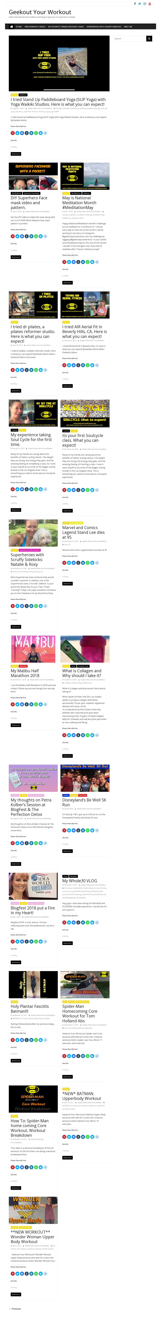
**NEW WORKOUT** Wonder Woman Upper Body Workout (32, 1236)
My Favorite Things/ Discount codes (66, 26)
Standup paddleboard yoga (90, 108)
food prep (68, 888)
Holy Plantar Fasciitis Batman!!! (30, 1009)
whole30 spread (100, 894)
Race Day (23, 666)
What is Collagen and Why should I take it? (81, 673)
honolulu (59, 108)
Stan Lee (67, 544)
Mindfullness (16, 193)
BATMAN (16, 1018)
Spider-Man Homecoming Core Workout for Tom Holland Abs (79, 1013)
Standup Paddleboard (71, 108)
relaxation (74, 218)
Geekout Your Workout (40, 12)
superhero (19, 112)
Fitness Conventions (36, 795)
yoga (47, 112)
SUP (102, 108)
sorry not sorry (67, 891)
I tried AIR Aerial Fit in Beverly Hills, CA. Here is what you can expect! (84, 331)
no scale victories (100, 888)
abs (65, 1028)
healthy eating (76, 683)
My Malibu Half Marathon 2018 (25, 673)
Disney (66, 795)
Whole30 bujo (86, 891)
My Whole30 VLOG (79, 880)
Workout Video (82, 1002)
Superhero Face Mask (31, 193)
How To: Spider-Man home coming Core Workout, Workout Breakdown (30, 1128)
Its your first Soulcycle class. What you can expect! (82, 440)
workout (42, 112)
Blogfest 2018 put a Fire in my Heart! (33, 910)
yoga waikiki (54, 112)
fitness (15, 572)
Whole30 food (88, 894)
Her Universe (83, 1106)
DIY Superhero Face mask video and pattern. (29, 202)
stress (81, 218)
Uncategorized (76, 523)
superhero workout (31, 112)
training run (38, 572)
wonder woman (47, 1249)
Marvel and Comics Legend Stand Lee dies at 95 (83, 532)
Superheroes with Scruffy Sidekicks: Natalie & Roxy (27, 559)
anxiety (64, 215)
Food (73, 666)
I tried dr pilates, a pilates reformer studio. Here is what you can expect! (33, 334)
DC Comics (24, 1018)
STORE (19, 26)
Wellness (23, 95)
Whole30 (73, 876)
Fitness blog (23, 572)
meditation (72, 215)
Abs (65, 1002)
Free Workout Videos (35, 26)
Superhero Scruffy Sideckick (29, 550)
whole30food (81, 898)
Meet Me (128, 26)
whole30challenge (68, 898)
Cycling (14, 430)
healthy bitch (77, 888)
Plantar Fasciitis (44, 1018)
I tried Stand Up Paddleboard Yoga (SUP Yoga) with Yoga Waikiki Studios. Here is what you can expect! (58, 102)
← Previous (15, 1308)
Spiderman (88, 1028)
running (30, 572)
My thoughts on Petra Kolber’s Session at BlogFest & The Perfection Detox (31, 807)
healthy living (87, 683)
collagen (67, 683)
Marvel (81, 1028)
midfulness (66, 218)
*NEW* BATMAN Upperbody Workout (81, 1096)
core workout (73, 1028)
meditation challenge (84, 215)
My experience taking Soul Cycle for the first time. (31, 439)
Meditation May (98, 215)
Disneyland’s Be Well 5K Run (84, 802)
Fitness (14, 95)
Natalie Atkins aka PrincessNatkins (40, 108)
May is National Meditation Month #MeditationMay (79, 202)
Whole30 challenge (75, 894)
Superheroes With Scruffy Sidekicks (104, 26)
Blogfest (15, 795)
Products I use (83, 666)
